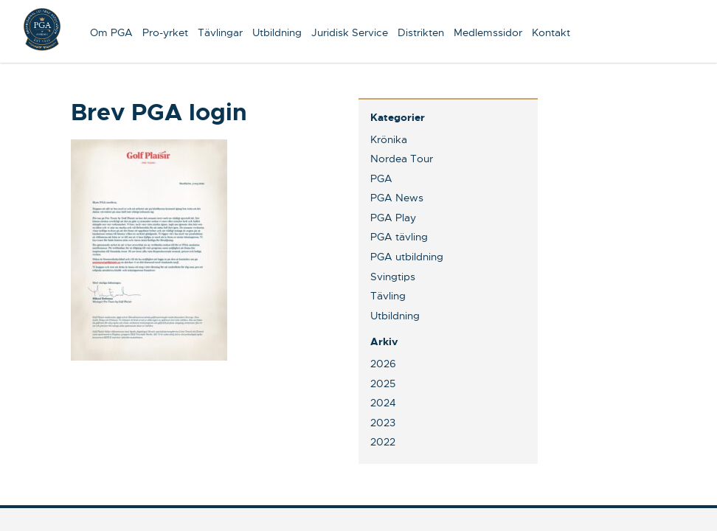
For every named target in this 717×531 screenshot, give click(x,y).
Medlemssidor (488, 32)
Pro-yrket (165, 32)
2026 (383, 363)
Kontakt (551, 32)
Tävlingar (220, 32)
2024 (383, 402)
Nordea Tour (401, 158)
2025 (382, 383)
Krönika (388, 139)
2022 (382, 441)
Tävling (388, 295)
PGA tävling (399, 236)
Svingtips (392, 276)
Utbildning (277, 32)
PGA (381, 178)
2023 (382, 422)
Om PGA (111, 32)
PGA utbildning (406, 256)
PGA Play (393, 217)
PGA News (396, 197)
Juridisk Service (349, 32)
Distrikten (421, 32)
